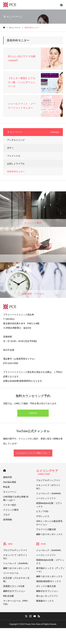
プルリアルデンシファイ (48, 480)
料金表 (6, 487)
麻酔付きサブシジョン (14, 591)
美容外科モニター (16, 171)
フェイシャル (13, 155)
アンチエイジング (16, 140)
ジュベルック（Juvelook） (49, 493)
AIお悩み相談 (9, 482)
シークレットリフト (46, 498)
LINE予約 (33, 413)
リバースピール (11, 573)
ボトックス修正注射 (46, 586)
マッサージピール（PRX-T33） (15, 602)
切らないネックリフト (47, 596)
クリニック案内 (11, 510)
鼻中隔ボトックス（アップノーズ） (50, 570)
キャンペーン (9, 492)
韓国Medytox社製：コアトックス (49, 505)
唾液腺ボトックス (45, 601)
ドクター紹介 (9, 505)
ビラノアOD (42, 511)
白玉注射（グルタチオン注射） (16, 580)
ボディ (10, 148)
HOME (4, 470)
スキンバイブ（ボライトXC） (48, 487)
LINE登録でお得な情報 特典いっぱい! (15, 498)
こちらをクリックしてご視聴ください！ (33, 453)
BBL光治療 (8, 596)
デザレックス (42, 516)
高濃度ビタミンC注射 (14, 586)
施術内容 (7, 477)
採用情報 (7, 519)
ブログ (6, 514)
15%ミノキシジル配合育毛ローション (49, 523)
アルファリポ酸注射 (46, 529)
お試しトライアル (16, 163)
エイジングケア (47, 472)
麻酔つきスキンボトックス (49, 534)
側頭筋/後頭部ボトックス (48, 581)
